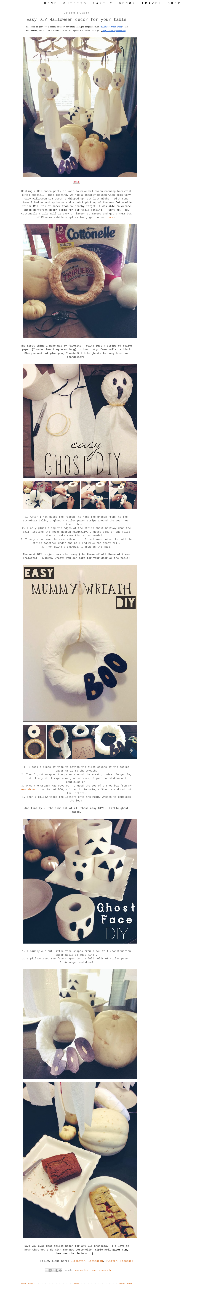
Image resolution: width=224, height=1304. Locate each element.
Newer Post (27, 1283)
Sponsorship (105, 1270)
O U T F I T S (74, 3)
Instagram (95, 1261)
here (110, 217)
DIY (76, 1270)
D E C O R (126, 3)
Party (93, 1270)
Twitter (111, 1261)
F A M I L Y (102, 3)
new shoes (28, 789)
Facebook (126, 1261)
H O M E (50, 3)
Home (76, 1283)
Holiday (84, 1270)
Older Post (125, 1283)
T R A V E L (151, 3)
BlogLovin (78, 1261)
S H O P (174, 3)
